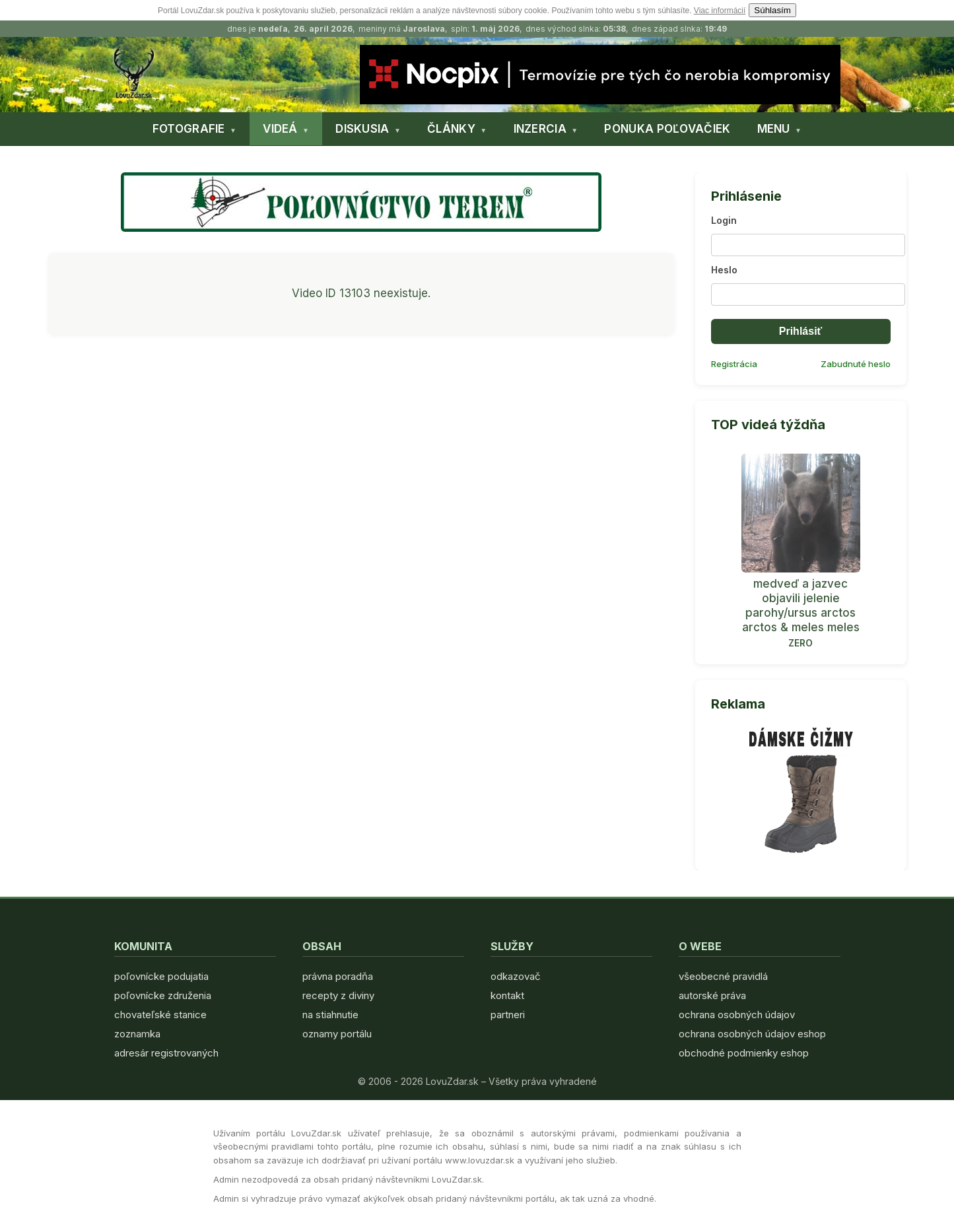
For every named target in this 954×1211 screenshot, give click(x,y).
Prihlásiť (800, 331)
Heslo (724, 269)
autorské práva (712, 995)
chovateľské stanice (160, 1014)
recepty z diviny (338, 995)
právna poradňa (337, 976)
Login (724, 220)
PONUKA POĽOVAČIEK (667, 128)
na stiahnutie (330, 1014)
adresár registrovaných (166, 1053)
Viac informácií (719, 10)
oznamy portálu (337, 1033)
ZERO (800, 642)
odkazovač (516, 976)
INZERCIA (540, 128)
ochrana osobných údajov (737, 1014)
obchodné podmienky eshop (744, 1053)
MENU (773, 128)
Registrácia (734, 364)
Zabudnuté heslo (856, 364)
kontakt (507, 995)
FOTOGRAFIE (189, 128)
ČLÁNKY (451, 128)
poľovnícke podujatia (161, 976)
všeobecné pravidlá (723, 976)
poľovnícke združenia (162, 995)
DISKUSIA (362, 128)
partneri (508, 1014)
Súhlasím (772, 10)
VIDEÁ (280, 128)
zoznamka (137, 1033)
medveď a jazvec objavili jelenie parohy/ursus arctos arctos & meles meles (801, 605)
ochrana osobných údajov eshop (752, 1033)
